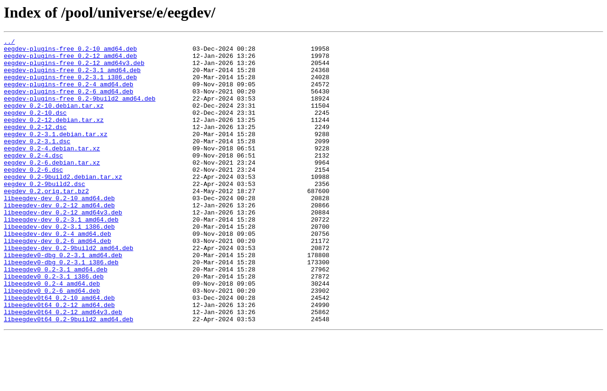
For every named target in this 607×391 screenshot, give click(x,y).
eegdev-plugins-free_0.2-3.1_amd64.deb (72, 77)
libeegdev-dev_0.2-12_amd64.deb (59, 239)
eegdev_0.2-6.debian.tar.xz (52, 188)
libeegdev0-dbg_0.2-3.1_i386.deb (61, 307)
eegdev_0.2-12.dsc (35, 145)
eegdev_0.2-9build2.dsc (44, 213)
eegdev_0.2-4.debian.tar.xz (52, 171)
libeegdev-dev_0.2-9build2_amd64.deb (68, 290)
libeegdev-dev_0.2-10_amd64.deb (59, 230)
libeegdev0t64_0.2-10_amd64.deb (59, 350)
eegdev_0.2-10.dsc (35, 128)
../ (9, 42)
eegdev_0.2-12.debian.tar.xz (54, 136)
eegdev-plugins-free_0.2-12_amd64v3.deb (74, 68)
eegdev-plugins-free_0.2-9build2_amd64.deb (80, 111)
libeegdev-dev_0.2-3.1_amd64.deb (61, 256)
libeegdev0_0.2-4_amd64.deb (52, 333)
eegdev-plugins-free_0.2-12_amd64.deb (70, 60)
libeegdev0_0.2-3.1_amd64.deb (55, 316)
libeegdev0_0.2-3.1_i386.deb (54, 324)
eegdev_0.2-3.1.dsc (37, 162)
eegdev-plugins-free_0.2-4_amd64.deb (68, 94)
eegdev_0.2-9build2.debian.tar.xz (63, 205)
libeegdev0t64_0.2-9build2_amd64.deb (68, 376)
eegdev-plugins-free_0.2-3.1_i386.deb (70, 85)
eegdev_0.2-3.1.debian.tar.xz (55, 153)
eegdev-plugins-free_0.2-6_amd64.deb (68, 102)
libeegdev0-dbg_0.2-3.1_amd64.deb (63, 299)
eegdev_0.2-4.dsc (33, 179)
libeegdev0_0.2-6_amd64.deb (52, 341)
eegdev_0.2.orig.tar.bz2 (46, 222)
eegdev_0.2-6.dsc (33, 196)
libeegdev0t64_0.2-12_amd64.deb (59, 358)
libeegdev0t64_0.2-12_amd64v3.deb (63, 367)
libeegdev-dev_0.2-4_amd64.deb (57, 273)
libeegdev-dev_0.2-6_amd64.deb (57, 282)
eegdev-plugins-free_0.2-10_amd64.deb (70, 51)
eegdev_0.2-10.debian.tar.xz (54, 119)
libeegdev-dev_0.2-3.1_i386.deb (59, 265)
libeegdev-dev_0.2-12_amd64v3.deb (63, 247)
